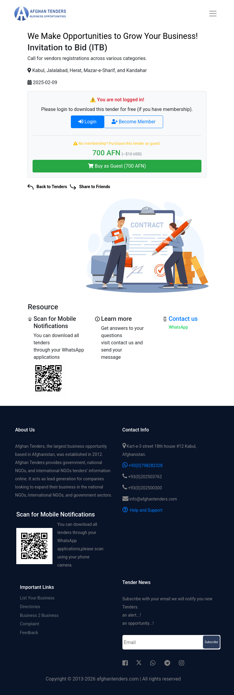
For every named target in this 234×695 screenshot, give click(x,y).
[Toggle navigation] (213, 13)
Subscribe (211, 642)
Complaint (29, 624)
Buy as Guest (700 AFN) (117, 166)
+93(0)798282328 (142, 465)
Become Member (134, 122)
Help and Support (142, 510)
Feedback (29, 632)
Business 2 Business (39, 615)
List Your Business (37, 597)
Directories (30, 606)
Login (87, 122)
